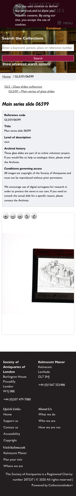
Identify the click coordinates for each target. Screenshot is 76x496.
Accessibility (11, 434)
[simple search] (38, 47)
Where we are (13, 466)
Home (6, 76)
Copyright (10, 440)
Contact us (10, 427)
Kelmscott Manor (15, 453)
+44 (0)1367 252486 (52, 385)
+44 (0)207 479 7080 (17, 399)
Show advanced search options (26, 64)
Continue (53, 28)
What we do (47, 414)
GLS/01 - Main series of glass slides (32, 91)
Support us (10, 421)
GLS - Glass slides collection (23, 87)
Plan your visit (12, 459)
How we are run (49, 427)
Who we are (47, 421)
